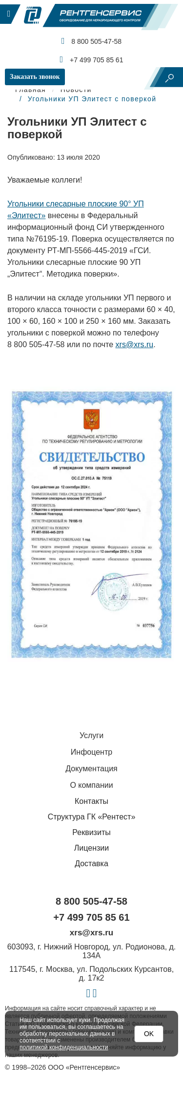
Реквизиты (91, 832)
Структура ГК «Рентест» (92, 817)
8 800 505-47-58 (91, 41)
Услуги (91, 735)
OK (149, 1034)
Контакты (91, 801)
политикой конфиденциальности (64, 1047)
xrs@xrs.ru (135, 344)
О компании (91, 785)
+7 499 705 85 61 (91, 59)
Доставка (91, 863)
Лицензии (91, 848)
